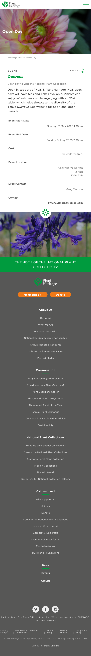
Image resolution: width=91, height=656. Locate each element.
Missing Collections (45, 465)
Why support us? (46, 499)
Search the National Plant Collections (45, 452)
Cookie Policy (49, 631)
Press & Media (45, 358)
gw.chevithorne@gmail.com (65, 202)
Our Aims (45, 317)
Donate (60, 294)
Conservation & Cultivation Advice (45, 418)
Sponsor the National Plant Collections (45, 519)
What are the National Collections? (45, 445)
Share (77, 71)
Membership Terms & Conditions (26, 631)
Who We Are (45, 324)
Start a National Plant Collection (45, 458)
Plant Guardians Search (45, 391)
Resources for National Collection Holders (45, 478)
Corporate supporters (45, 532)
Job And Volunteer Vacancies (45, 351)
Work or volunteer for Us (45, 539)
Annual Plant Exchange (45, 411)
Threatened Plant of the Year (45, 405)
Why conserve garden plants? (45, 378)
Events (22, 57)
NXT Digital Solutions (49, 646)
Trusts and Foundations (45, 552)
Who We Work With (45, 331)
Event (12, 70)
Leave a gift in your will (45, 526)
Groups (45, 580)
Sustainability (45, 425)
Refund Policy (64, 631)
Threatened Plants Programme (45, 398)
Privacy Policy (4, 631)
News (45, 564)
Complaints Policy (81, 631)
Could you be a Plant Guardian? (45, 385)
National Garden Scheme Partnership (45, 337)
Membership (32, 294)
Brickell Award (45, 472)
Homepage (12, 57)
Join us (45, 506)
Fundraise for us (45, 546)
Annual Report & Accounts (45, 344)
